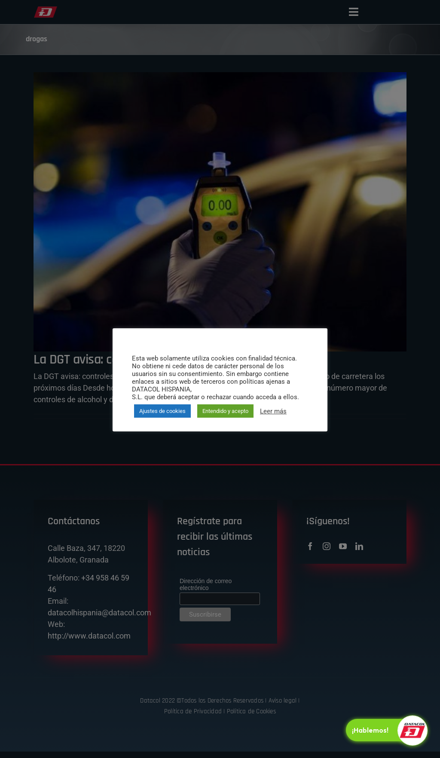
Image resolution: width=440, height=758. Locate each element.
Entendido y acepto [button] (225, 411)
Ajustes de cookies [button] (162, 411)
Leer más (273, 411)
